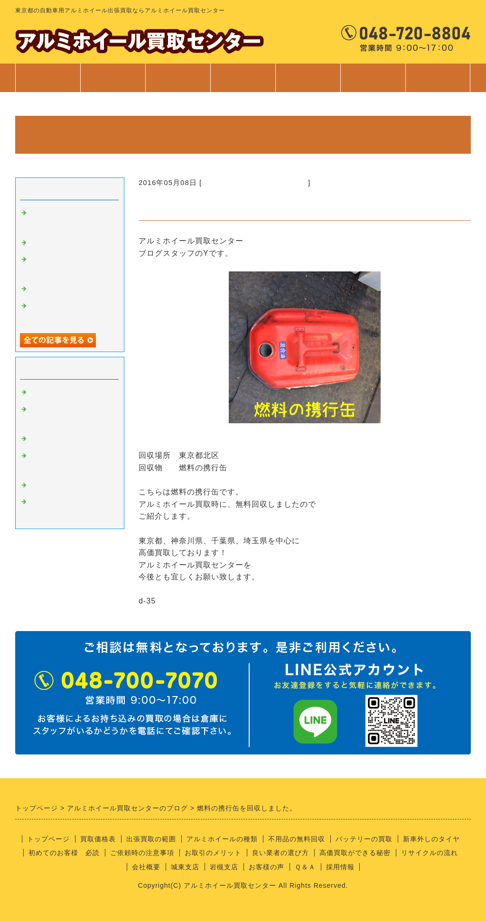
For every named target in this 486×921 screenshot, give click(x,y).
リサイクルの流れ (429, 852)
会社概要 (146, 867)
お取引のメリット (213, 852)
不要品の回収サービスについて (255, 182)
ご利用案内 (307, 82)
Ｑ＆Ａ (305, 867)
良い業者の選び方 (280, 852)
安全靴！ (44, 243)
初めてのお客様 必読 (64, 852)
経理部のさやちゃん (63, 485)
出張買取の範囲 (151, 839)
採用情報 (340, 867)
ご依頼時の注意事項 (142, 852)
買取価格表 (112, 78)
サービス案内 (242, 82)
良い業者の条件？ (59, 439)
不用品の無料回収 (296, 839)
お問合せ (437, 82)
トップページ (48, 78)
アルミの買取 (52, 392)
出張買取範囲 (178, 78)
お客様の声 (266, 867)
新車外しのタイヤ (431, 839)
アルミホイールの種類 (222, 839)
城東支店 (185, 867)
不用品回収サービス (63, 289)
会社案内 (372, 82)
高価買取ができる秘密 (355, 852)
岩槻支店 (224, 867)
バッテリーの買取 (364, 839)
